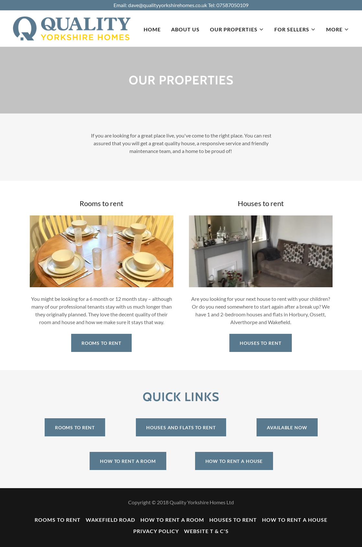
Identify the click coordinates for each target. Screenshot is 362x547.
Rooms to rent (101, 343)
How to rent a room (128, 461)
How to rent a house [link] (294, 520)
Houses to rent (260, 343)
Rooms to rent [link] (58, 520)
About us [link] (185, 29)
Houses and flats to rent (180, 427)
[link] (72, 28)
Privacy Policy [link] (156, 531)
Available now (287, 427)
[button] (237, 29)
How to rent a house (234, 461)
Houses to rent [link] (233, 520)
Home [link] (152, 29)
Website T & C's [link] (206, 531)
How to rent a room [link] (172, 520)
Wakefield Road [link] (110, 520)
